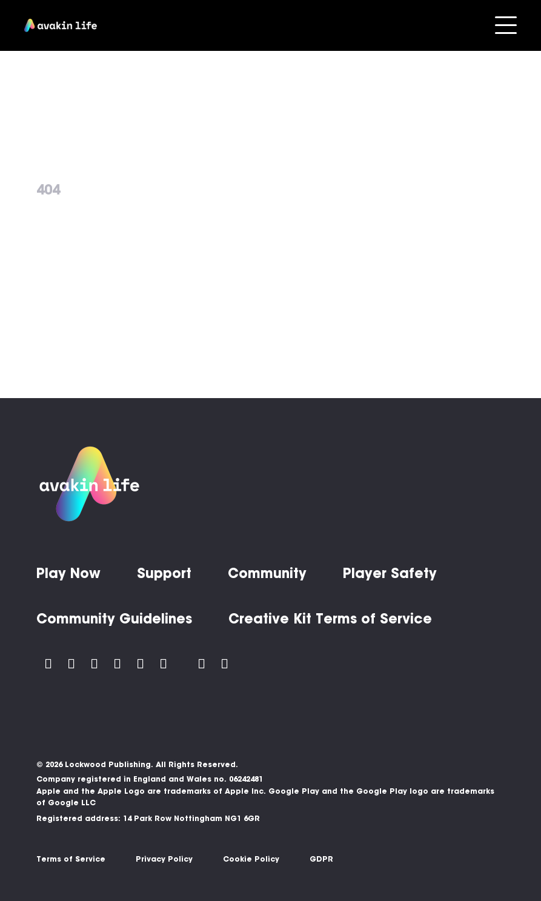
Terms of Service (70, 858)
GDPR (321, 858)
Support (164, 573)
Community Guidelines (114, 618)
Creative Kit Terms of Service (330, 618)
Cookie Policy (251, 858)
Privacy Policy (164, 858)
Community (267, 573)
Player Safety (390, 573)
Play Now (68, 573)
